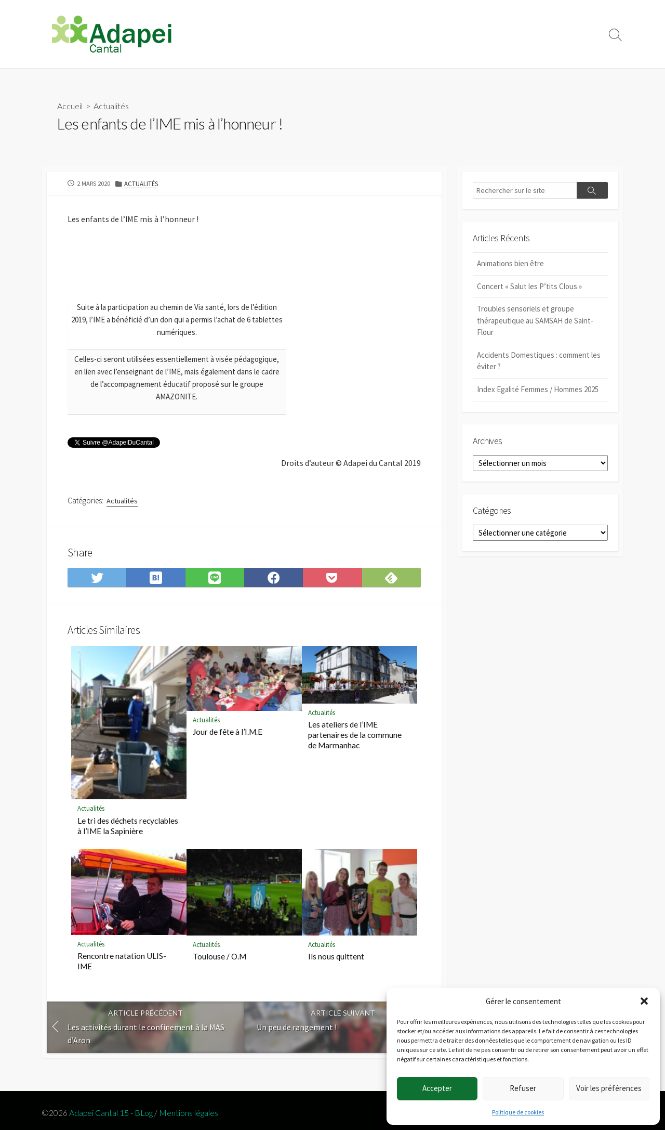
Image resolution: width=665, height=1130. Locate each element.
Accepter (437, 1088)
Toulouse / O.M (219, 962)
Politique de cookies (518, 1112)
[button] (644, 1001)
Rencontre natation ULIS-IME (121, 967)
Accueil (70, 106)
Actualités (111, 106)
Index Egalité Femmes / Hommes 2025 (537, 390)
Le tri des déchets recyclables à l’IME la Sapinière (127, 831)
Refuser (523, 1088)
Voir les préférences (609, 1088)
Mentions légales (188, 1113)
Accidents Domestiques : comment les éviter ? (539, 361)
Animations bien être (510, 264)
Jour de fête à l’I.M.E (227, 738)
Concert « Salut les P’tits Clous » (529, 287)
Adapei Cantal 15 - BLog (111, 1113)
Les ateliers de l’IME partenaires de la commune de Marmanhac (355, 740)
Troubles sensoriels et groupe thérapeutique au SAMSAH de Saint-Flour (535, 320)
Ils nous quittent (336, 962)
